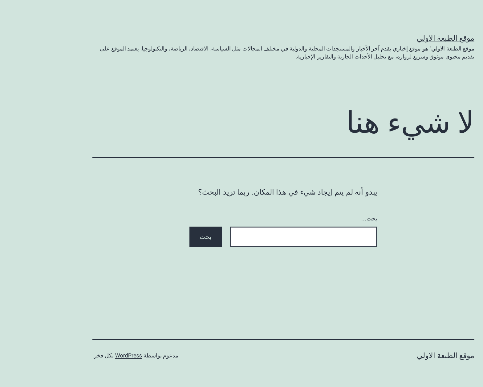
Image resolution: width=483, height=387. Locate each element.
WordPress (86, 355)
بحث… (327, 219)
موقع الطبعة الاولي (403, 38)
